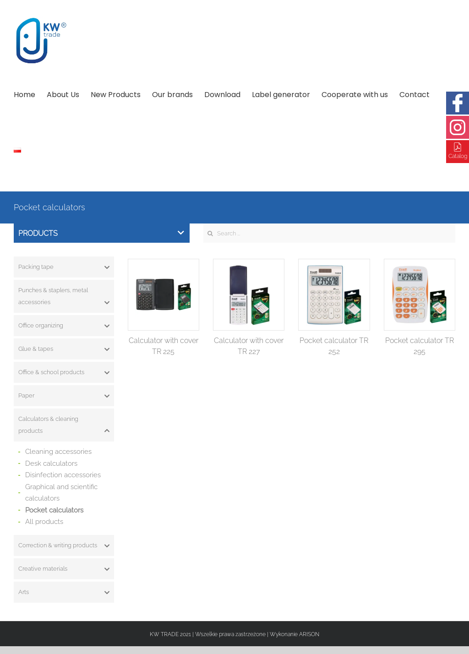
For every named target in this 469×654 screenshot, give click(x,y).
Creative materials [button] (63, 569)
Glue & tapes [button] (63, 349)
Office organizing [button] (63, 326)
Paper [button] (63, 396)
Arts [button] (63, 592)
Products (101, 233)
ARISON (309, 634)
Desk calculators (51, 463)
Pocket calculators (54, 510)
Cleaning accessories (58, 451)
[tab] (64, 267)
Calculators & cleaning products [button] (63, 426)
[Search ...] (329, 233)
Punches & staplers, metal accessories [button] (63, 297)
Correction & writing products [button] (63, 545)
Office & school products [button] (63, 372)
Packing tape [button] (63, 267)
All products (44, 522)
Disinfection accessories (63, 475)
